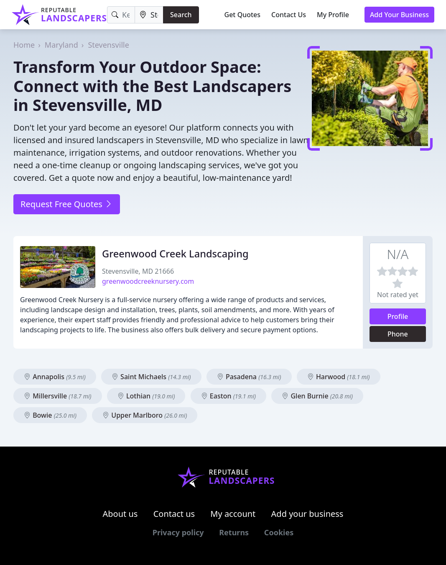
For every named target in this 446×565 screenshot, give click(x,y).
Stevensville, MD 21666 (138, 271)
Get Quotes (242, 14)
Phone (397, 334)
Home (24, 45)
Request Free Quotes (66, 204)
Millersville (58, 396)
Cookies (278, 532)
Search (180, 14)
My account (232, 513)
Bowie (50, 415)
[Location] (149, 14)
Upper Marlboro (144, 415)
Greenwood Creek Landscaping (175, 253)
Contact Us (288, 14)
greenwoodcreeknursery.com (148, 281)
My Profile (333, 14)
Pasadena (249, 376)
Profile (397, 316)
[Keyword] (121, 14)
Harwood (338, 376)
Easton (228, 396)
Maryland (61, 45)
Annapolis (55, 376)
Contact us (174, 513)
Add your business (307, 513)
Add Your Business (399, 14)
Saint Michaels (151, 376)
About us (120, 513)
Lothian (146, 396)
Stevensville (108, 45)
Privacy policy (178, 532)
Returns (234, 532)
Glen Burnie (317, 396)
